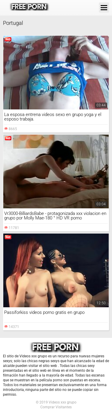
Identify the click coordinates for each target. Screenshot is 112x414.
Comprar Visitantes (56, 407)
